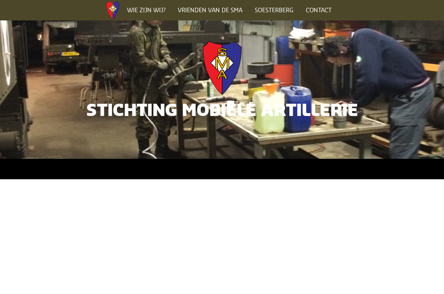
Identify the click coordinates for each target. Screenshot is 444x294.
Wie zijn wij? (146, 10)
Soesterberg (274, 10)
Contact (319, 10)
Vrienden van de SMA (210, 10)
